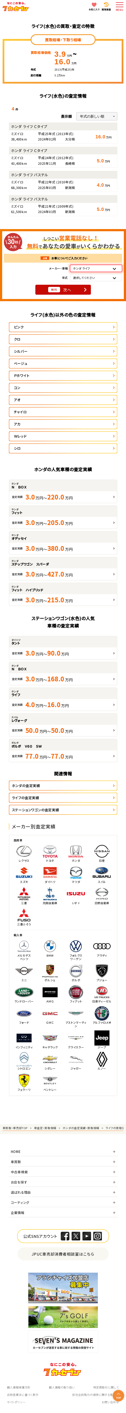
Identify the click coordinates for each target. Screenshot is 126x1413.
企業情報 (18, 1212)
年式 (65, 278)
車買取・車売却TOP (15, 1128)
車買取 (16, 1161)
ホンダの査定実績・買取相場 (81, 1128)
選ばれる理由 (21, 1192)
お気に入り (94, 9)
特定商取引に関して (106, 1387)
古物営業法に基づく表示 (23, 1395)
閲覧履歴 (106, 9)
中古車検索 (19, 1172)
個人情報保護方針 (19, 1387)
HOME (16, 1151)
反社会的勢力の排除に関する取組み (95, 1395)
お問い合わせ (110, 1402)
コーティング (20, 1202)
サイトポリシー (16, 1402)
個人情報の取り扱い (62, 1387)
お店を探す (19, 1182)
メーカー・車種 (58, 268)
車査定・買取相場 (45, 1128)
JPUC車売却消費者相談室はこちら (63, 1254)
